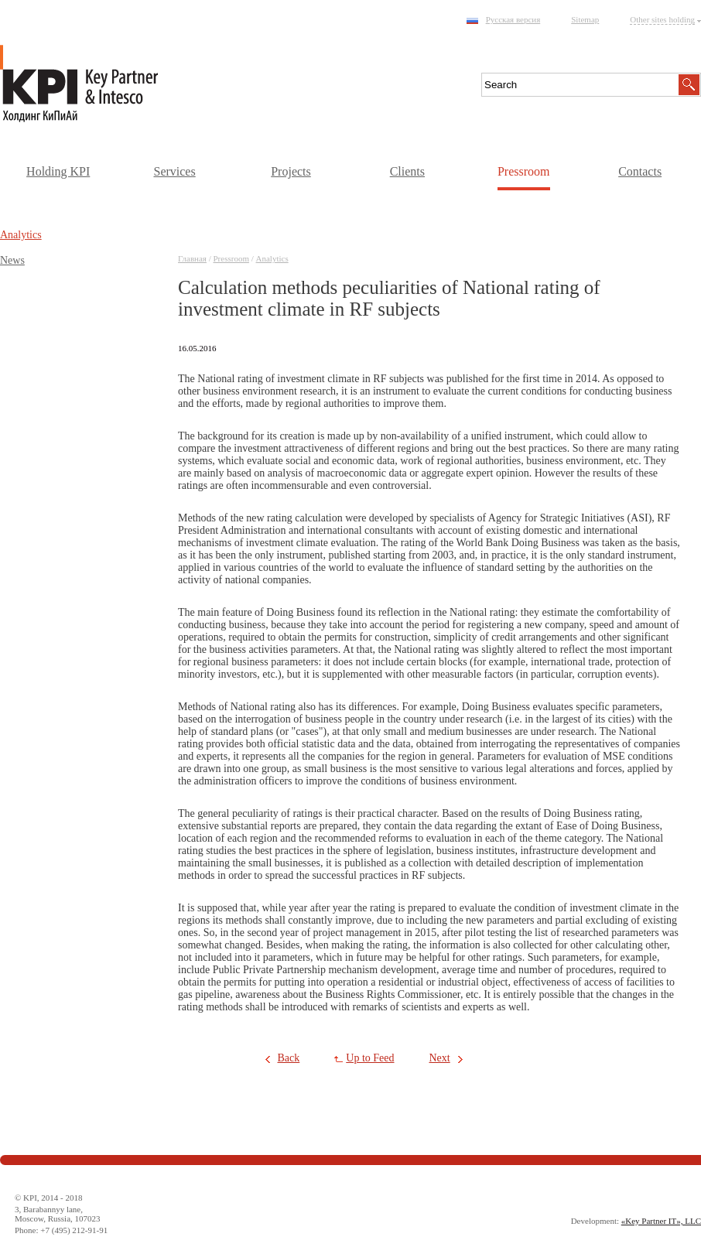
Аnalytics (272, 258)
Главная (192, 258)
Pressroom (524, 171)
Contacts (640, 171)
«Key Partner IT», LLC (661, 1220)
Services (174, 171)
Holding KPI (58, 171)
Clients (407, 171)
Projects (291, 171)
